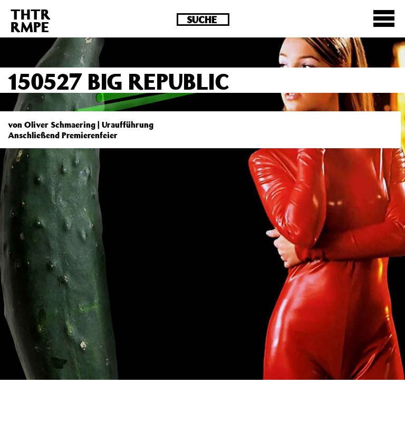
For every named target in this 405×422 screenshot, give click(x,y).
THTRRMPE (31, 20)
